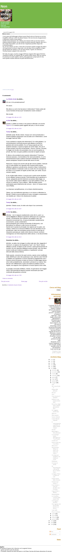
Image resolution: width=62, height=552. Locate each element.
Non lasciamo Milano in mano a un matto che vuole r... (55, 450)
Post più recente (5, 281)
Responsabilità (55, 494)
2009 (52, 522)
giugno (54, 381)
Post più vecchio (43, 281)
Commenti (53, 534)
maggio (54, 382)
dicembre (54, 370)
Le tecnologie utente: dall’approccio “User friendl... (56, 437)
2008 (52, 524)
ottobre (54, 373)
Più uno (54, 392)
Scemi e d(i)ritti (56, 417)
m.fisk (8, 120)
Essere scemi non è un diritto (56, 443)
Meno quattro (55, 415)
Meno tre (54, 413)
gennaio (54, 519)
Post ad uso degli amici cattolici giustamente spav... (56, 406)
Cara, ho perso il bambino (56, 396)
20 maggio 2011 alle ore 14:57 (13, 208)
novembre (54, 372)
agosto (54, 377)
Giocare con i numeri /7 (55, 482)
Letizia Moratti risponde (55, 419)
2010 (52, 521)
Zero (53, 394)
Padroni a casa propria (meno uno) (56, 401)
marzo (54, 515)
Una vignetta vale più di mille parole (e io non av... (56, 506)
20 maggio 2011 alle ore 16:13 (13, 237)
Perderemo (54, 461)
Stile (53, 384)
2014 (52, 363)
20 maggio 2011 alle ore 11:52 (13, 117)
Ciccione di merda (55, 463)
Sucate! (54, 429)
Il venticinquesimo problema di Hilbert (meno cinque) (56, 425)
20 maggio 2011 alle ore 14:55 (13, 199)
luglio (53, 379)
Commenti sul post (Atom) (14, 285)
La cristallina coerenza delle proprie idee (56, 497)
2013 (52, 365)
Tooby (8, 132)
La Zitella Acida (11, 99)
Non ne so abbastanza (6, 12)
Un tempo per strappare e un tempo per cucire (56, 457)
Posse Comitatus (56, 512)
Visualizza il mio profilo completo (56, 351)
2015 (52, 361)
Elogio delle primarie (55, 390)
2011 (52, 368)
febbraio (54, 517)
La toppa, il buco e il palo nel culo (56, 475)
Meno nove (6, 34)
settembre (54, 375)
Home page (24, 281)
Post (51, 531)
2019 (52, 359)
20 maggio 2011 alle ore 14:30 (13, 128)
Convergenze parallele (55, 501)
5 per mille (54, 510)
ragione (8, 125)
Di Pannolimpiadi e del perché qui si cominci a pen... (56, 469)
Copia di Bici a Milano (55, 491)
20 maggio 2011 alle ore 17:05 (13, 275)
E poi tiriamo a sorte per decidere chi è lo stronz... (56, 487)
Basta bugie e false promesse (56, 432)
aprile (53, 513)
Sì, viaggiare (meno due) (55, 411)
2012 (52, 366)
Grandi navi (55, 440)
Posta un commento (8, 278)
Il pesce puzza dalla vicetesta (56, 479)
